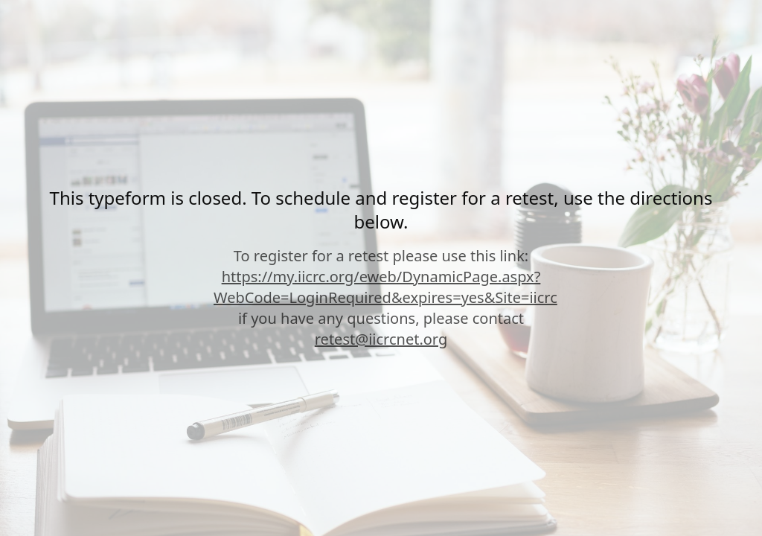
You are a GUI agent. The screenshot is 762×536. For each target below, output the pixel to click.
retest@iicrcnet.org (381, 339)
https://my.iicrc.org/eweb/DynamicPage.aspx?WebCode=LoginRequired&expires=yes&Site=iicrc (385, 287)
